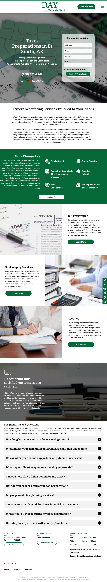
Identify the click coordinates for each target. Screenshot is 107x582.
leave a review (28, 405)
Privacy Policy (23, 577)
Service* (67, 61)
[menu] (102, 6)
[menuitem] (9, 569)
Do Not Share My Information (37, 577)
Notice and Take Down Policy (64, 577)
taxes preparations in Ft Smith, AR (42, 428)
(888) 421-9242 (32, 74)
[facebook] (38, 547)
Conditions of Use (50, 577)
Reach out (83, 139)
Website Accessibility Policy (80, 577)
